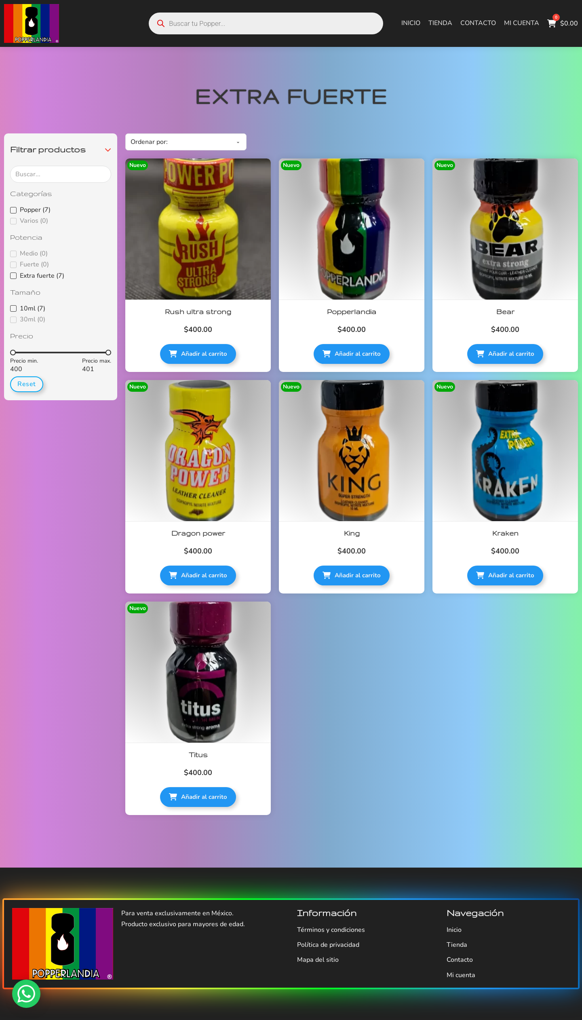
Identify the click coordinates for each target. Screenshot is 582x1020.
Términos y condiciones (331, 929)
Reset (26, 384)
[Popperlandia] (351, 229)
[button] (60, 149)
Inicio (410, 23)
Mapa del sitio (318, 959)
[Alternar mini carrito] (562, 23)
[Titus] (198, 672)
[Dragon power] (198, 451)
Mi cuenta (521, 23)
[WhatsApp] (26, 994)
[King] (351, 451)
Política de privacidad (328, 944)
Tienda (440, 23)
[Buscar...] (60, 174)
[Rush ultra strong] (198, 229)
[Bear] (505, 229)
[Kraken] (505, 451)
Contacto (478, 23)
